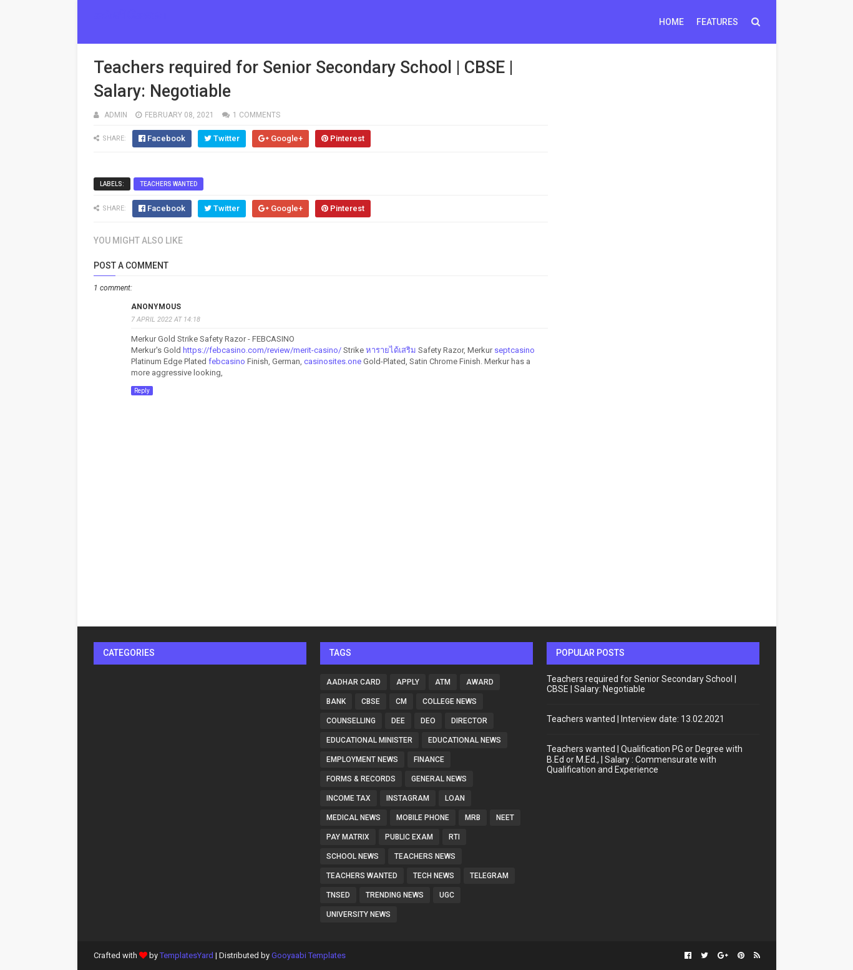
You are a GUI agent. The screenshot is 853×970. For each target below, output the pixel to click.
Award (480, 682)
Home (671, 22)
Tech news (433, 875)
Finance (429, 759)
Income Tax (348, 798)
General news (439, 779)
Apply (407, 682)
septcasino (514, 350)
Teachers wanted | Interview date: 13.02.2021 (635, 719)
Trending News (395, 895)
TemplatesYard (186, 955)
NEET (505, 817)
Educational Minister (369, 740)
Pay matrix (347, 837)
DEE (398, 720)
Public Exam (409, 837)
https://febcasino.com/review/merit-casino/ (262, 350)
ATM (443, 682)
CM (401, 701)
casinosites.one (332, 361)
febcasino (226, 361)
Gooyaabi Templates (308, 955)
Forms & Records (361, 779)
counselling (351, 720)
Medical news (353, 817)
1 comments (256, 115)
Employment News (362, 759)
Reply (142, 390)
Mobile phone (422, 817)
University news (358, 914)
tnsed (338, 895)
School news (352, 856)
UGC (446, 895)
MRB (472, 817)
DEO (428, 720)
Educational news (464, 740)
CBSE (370, 701)
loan (455, 798)
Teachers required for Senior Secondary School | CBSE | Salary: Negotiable (641, 684)
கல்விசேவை (130, 14)
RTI (454, 837)
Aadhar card (353, 682)
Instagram (407, 798)
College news (449, 701)
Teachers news (425, 856)
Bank (336, 701)
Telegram (489, 875)
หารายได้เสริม (391, 350)
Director (469, 720)
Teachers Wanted (168, 184)
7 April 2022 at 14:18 (165, 319)
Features (717, 22)
